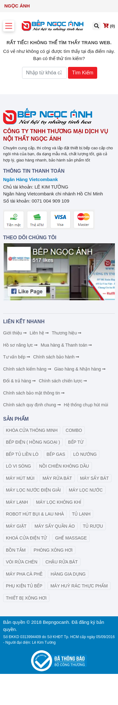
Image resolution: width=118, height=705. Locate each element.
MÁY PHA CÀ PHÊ (24, 574)
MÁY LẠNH (17, 502)
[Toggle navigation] (8, 26)
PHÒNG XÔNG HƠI (53, 550)
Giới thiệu (15, 332)
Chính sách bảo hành (56, 356)
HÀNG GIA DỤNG (68, 574)
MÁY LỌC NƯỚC (86, 490)
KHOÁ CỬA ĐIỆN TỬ (26, 537)
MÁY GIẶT (16, 526)
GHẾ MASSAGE (71, 537)
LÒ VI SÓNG (18, 466)
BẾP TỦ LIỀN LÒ (22, 454)
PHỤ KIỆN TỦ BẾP (24, 585)
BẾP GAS (56, 454)
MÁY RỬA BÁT (57, 478)
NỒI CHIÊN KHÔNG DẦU (64, 466)
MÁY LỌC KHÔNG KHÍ (58, 502)
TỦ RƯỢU (93, 526)
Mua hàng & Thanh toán (67, 345)
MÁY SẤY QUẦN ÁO (54, 526)
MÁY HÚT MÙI (20, 478)
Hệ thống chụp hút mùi (86, 404)
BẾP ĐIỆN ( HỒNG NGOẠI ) (33, 442)
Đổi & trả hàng (19, 380)
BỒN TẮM (15, 550)
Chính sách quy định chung (32, 404)
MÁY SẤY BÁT (94, 478)
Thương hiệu (67, 332)
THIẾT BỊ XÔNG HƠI (26, 597)
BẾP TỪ (76, 442)
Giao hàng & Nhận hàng (80, 369)
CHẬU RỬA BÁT (61, 561)
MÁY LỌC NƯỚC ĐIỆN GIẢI (33, 490)
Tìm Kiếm (82, 72)
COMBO (74, 430)
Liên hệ (39, 332)
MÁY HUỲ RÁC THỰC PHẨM (78, 585)
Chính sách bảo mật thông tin (34, 392)
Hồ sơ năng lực (20, 345)
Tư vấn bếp (17, 356)
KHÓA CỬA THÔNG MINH (31, 430)
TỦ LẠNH (81, 513)
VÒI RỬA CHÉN (21, 561)
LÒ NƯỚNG (85, 454)
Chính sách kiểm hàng (27, 369)
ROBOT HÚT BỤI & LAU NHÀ (35, 513)
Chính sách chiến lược (63, 380)
